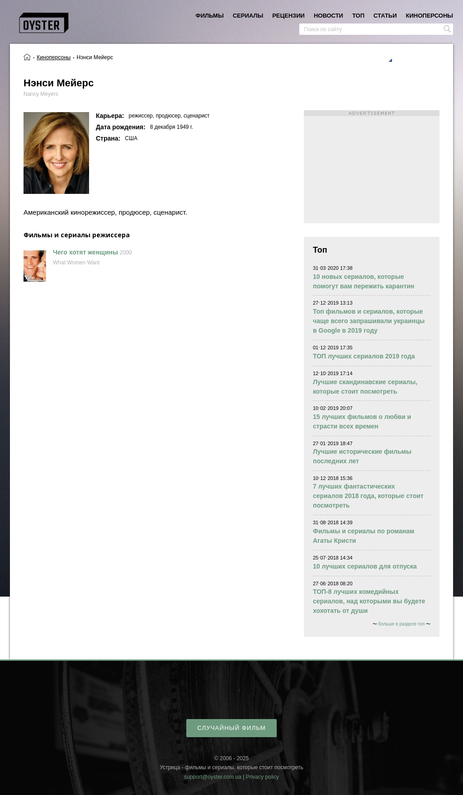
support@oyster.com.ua (212, 777)
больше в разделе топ (401, 623)
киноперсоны (429, 15)
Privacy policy (262, 777)
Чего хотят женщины (85, 252)
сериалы (248, 15)
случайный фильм (231, 727)
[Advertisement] (371, 166)
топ (358, 15)
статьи (385, 15)
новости (328, 15)
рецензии (288, 15)
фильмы (210, 15)
